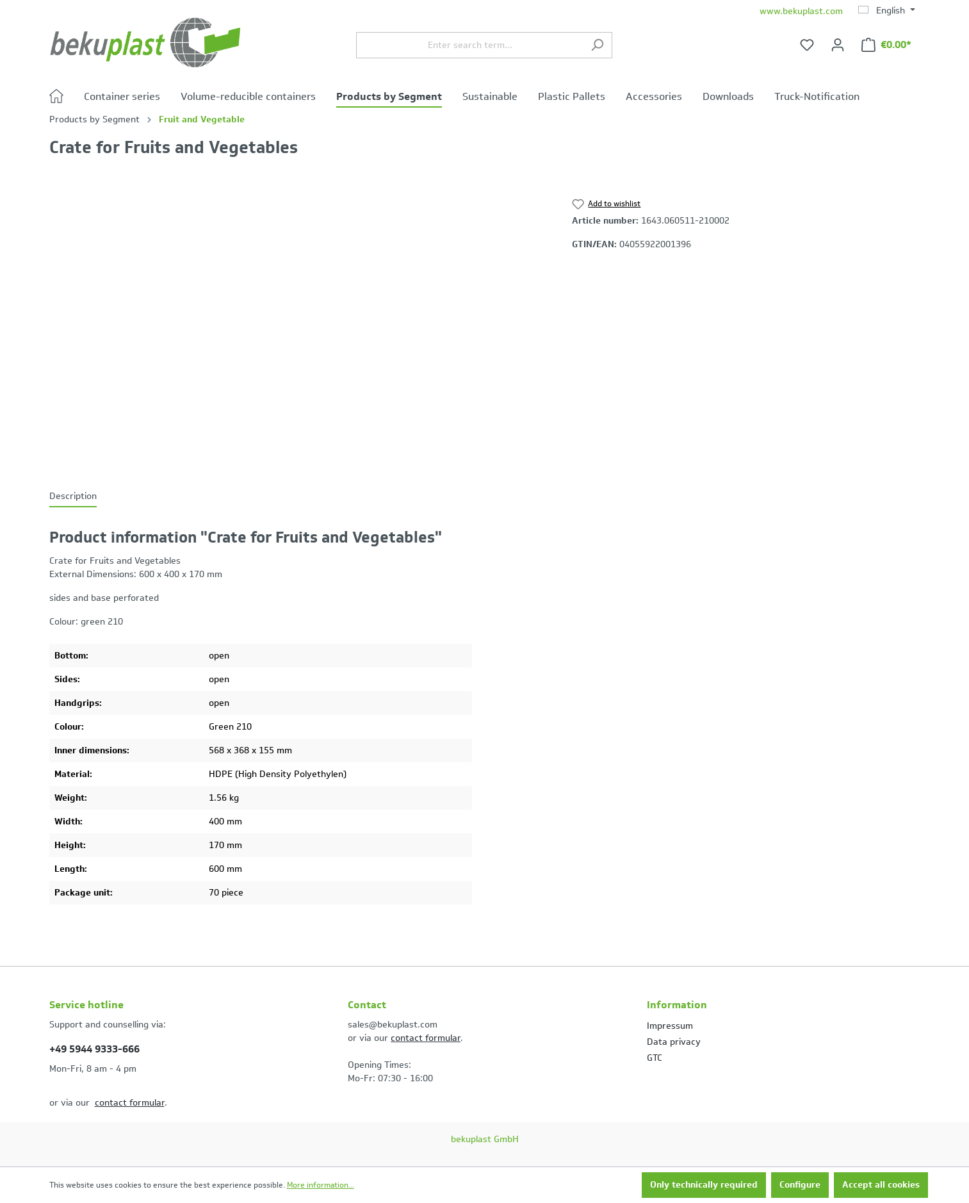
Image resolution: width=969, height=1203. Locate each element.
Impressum (670, 1026)
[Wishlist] (807, 45)
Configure (799, 1184)
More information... (320, 1185)
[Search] (597, 45)
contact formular (130, 1102)
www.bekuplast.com (801, 11)
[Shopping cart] (886, 45)
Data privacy (674, 1042)
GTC (654, 1058)
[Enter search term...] (469, 45)
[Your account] (837, 45)
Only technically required (704, 1184)
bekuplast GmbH (485, 1139)
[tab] (73, 496)
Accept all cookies (881, 1184)
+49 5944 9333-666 (94, 1049)
